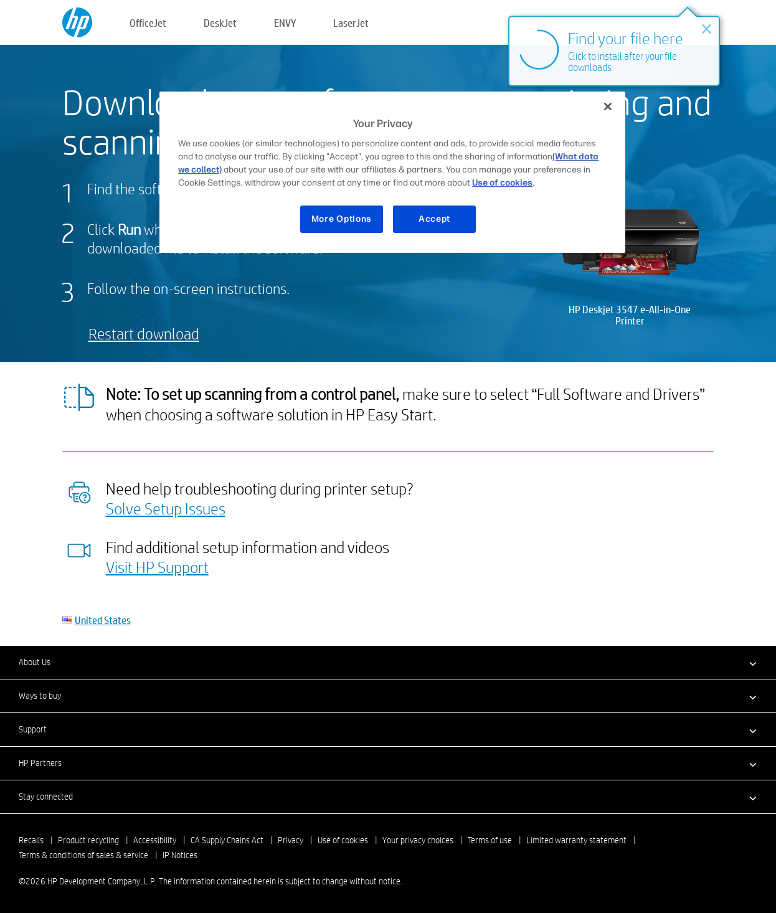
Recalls (31, 840)
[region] (392, 172)
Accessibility (154, 840)
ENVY (285, 23)
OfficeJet (148, 23)
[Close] (608, 106)
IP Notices (180, 855)
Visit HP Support (157, 567)
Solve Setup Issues (165, 508)
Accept (434, 219)
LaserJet (351, 23)
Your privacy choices (417, 840)
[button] (388, 662)
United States (103, 620)
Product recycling (88, 840)
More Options (341, 219)
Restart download (143, 333)
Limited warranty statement (576, 840)
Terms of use (490, 840)
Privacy (290, 840)
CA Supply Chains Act (227, 840)
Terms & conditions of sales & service (83, 855)
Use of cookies (343, 840)
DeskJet (220, 23)
